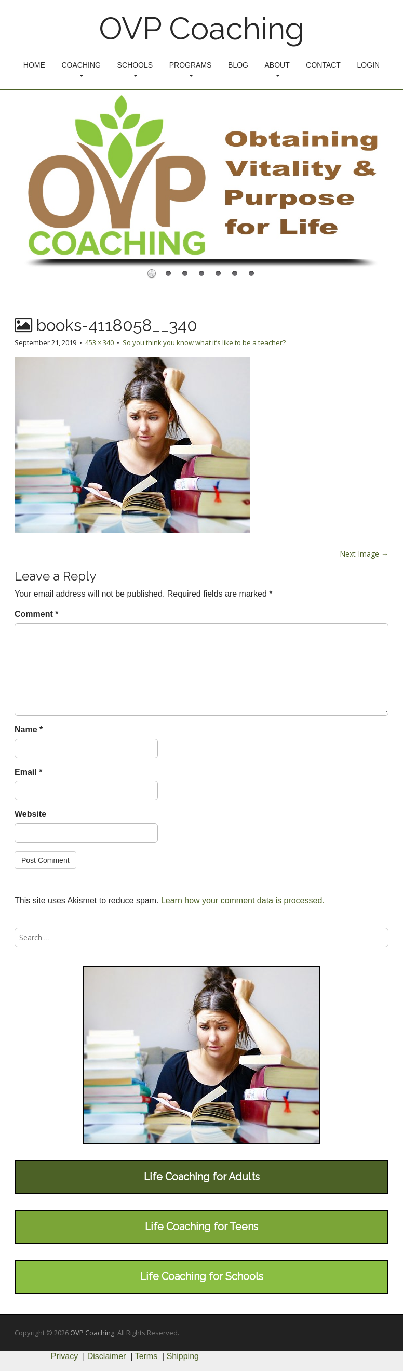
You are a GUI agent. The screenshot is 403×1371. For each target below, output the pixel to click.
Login (368, 65)
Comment (36, 614)
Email (28, 772)
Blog (238, 65)
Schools (135, 69)
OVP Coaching (201, 28)
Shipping (183, 1356)
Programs (190, 69)
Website (30, 814)
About (277, 69)
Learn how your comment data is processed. (243, 900)
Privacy (64, 1356)
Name (29, 729)
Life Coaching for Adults (202, 1176)
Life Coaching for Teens (201, 1226)
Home (34, 65)
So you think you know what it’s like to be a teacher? (204, 342)
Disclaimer (106, 1356)
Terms (146, 1356)
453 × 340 (99, 342)
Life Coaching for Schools (201, 1276)
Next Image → (364, 554)
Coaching (80, 69)
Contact (323, 65)
